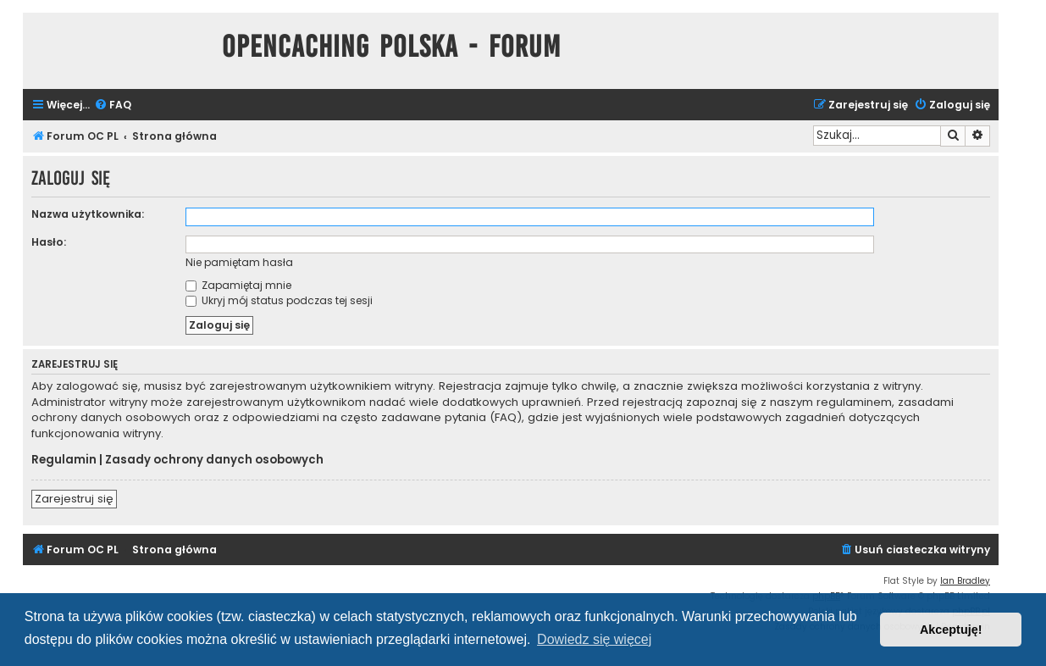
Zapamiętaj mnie (238, 285)
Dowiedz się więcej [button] (594, 639)
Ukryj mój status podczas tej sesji (279, 300)
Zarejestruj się (74, 499)
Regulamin (64, 460)
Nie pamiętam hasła (239, 262)
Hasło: (48, 242)
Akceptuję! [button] (951, 629)
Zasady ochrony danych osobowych (214, 460)
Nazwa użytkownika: (87, 214)
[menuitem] (112, 105)
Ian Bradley (965, 580)
